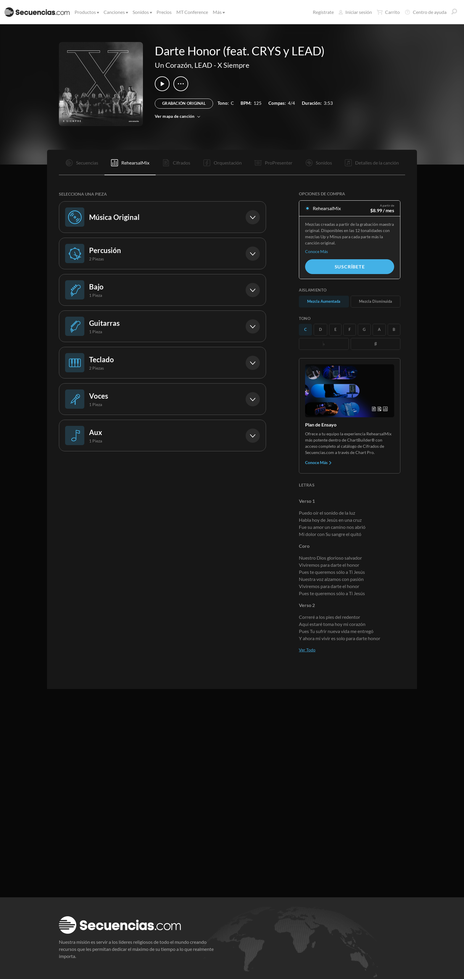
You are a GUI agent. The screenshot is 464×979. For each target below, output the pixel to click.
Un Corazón (173, 65)
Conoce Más (316, 251)
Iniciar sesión (355, 12)
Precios (164, 12)
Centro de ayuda (426, 12)
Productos (86, 12)
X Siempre (233, 65)
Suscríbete (350, 266)
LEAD (203, 65)
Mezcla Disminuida (375, 301)
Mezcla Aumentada (323, 301)
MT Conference (192, 12)
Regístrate (323, 12)
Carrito (388, 12)
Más (218, 12)
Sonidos (142, 12)
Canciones (115, 12)
